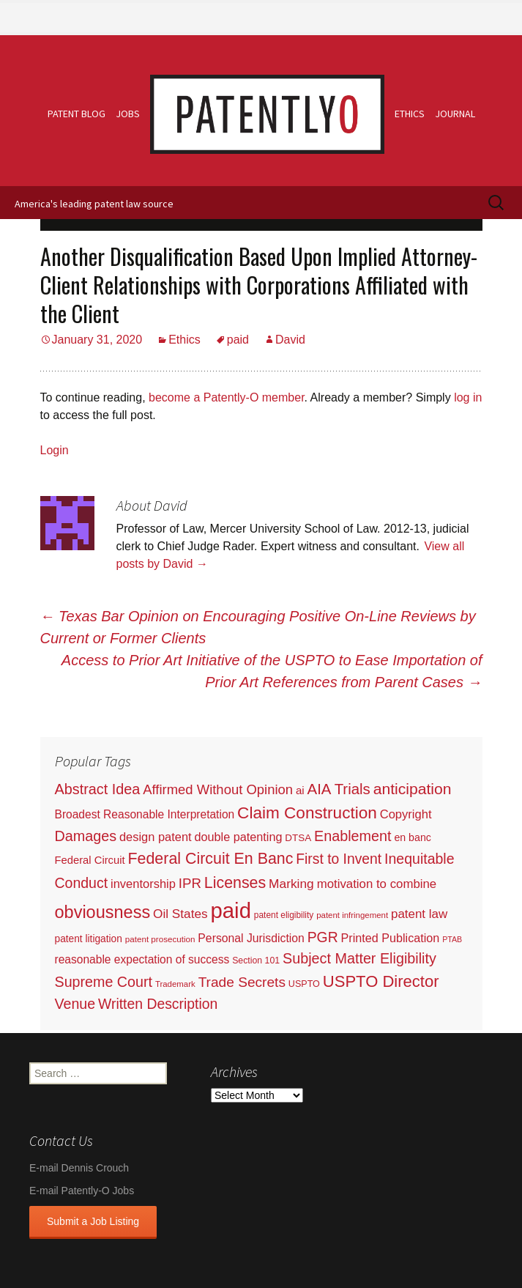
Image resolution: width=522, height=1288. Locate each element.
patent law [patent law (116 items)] (419, 914)
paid (238, 339)
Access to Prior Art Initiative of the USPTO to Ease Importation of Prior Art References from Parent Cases (271, 671)
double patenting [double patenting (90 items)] (239, 836)
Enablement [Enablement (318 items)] (353, 836)
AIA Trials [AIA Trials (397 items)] (338, 789)
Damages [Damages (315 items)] (86, 836)
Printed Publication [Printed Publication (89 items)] (390, 937)
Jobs (128, 113)
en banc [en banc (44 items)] (412, 837)
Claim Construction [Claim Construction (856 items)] (307, 813)
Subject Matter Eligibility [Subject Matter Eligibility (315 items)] (359, 958)
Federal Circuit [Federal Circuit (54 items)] (90, 860)
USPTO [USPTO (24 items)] (304, 984)
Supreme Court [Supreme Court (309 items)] (104, 982)
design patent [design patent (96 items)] (155, 836)
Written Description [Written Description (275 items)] (157, 1004)
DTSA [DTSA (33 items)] (298, 837)
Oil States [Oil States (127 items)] (180, 913)
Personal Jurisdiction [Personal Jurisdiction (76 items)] (251, 938)
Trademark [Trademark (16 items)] (175, 984)
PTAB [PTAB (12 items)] (452, 939)
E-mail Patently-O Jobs (81, 1190)
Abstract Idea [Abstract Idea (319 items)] (98, 789)
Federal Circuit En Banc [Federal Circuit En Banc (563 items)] (211, 858)
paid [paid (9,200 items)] (231, 910)
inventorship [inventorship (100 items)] (143, 883)
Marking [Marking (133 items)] (291, 883)
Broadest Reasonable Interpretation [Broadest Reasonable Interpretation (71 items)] (145, 814)
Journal (455, 113)
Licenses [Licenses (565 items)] (235, 883)
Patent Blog (76, 113)
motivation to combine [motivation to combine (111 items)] (377, 884)
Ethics (410, 113)
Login (54, 450)
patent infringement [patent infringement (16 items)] (352, 915)
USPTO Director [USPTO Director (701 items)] (381, 981)
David (290, 339)
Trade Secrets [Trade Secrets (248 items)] (242, 982)
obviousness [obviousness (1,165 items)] (103, 912)
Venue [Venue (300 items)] (75, 1004)
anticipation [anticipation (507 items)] (412, 788)
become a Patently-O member (227, 397)
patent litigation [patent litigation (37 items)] (88, 938)
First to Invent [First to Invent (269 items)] (338, 859)
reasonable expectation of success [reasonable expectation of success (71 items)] (142, 959)
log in (468, 397)
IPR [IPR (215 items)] (190, 883)
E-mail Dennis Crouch (79, 1168)
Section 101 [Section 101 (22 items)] (256, 960)
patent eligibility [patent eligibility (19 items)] (283, 915)
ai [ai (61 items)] (300, 790)
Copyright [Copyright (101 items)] (406, 814)
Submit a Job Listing (93, 1221)
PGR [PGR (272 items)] (322, 937)
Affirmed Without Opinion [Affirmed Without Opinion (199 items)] (218, 789)
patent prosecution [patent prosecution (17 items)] (160, 939)
